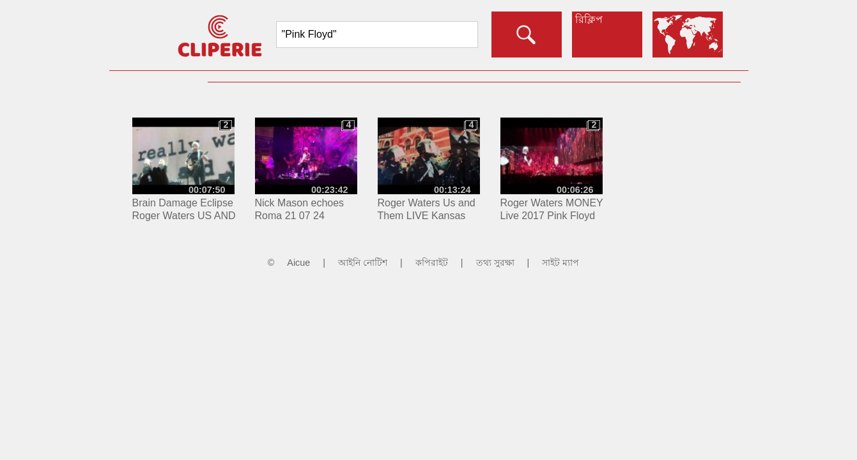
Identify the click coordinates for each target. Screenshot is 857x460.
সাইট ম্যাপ (560, 262)
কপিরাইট (431, 262)
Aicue (298, 262)
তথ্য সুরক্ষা (495, 262)
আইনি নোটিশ (362, 262)
